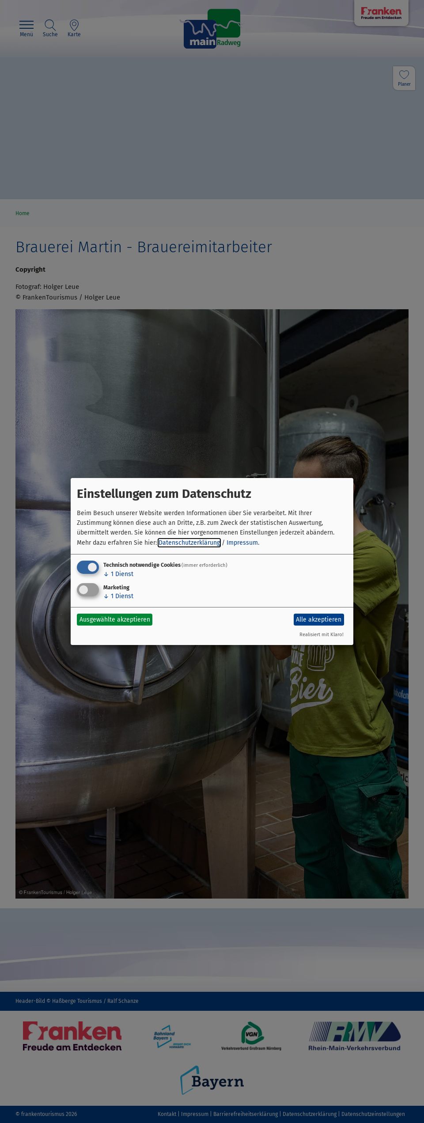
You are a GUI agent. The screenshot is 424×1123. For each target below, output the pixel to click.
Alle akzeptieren (318, 619)
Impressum (242, 542)
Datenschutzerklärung (189, 542)
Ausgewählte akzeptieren (115, 619)
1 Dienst (118, 574)
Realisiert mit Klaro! (321, 634)
